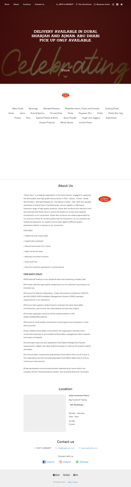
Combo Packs (85, 122)
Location (27, 4)
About (16, 4)
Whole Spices (66, 122)
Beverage (33, 108)
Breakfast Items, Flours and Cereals (82, 108)
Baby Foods (17, 108)
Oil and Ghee (56, 113)
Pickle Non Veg (115, 113)
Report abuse (73, 482)
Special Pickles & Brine (47, 118)
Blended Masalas (51, 108)
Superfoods (111, 118)
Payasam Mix (85, 113)
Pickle (100, 113)
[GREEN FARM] (65, 95)
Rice (28, 118)
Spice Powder (70, 118)
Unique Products (47, 122)
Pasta (70, 113)
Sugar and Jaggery (91, 118)
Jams (22, 113)
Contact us (39, 4)
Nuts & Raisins (37, 113)
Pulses (17, 118)
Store (7, 4)
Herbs (11, 113)
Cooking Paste (112, 108)
